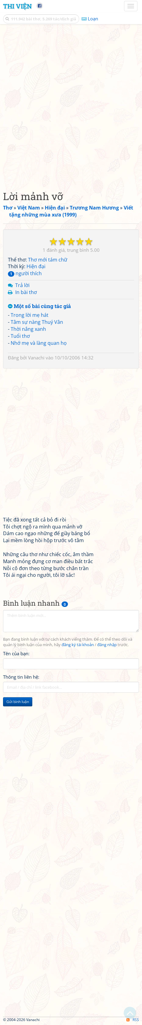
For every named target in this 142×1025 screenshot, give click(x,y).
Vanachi (36, 358)
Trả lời (22, 285)
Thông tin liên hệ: (21, 677)
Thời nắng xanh (28, 329)
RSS (132, 1019)
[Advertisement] (71, 106)
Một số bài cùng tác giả (39, 306)
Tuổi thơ (20, 336)
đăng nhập (107, 644)
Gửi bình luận (17, 701)
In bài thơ (26, 292)
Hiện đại (36, 266)
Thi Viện (17, 6)
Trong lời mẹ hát (29, 315)
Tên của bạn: (16, 653)
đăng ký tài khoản (78, 644)
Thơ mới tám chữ (47, 259)
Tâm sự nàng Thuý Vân (37, 322)
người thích (25, 273)
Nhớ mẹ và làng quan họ (39, 343)
